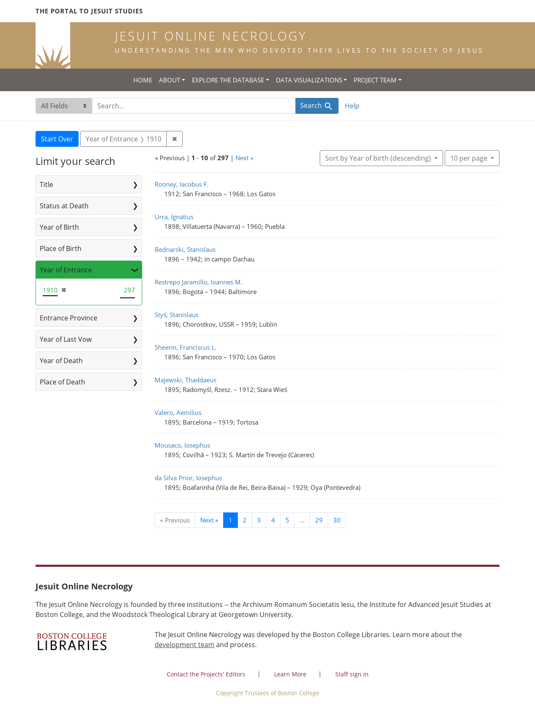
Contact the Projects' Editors (206, 674)
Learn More (290, 674)
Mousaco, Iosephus (182, 445)
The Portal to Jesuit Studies (89, 11)
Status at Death (64, 205)
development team (184, 644)
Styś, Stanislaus (177, 314)
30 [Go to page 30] (337, 520)
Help (352, 105)
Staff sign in (352, 674)
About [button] (169, 80)
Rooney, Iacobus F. (182, 184)
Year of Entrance (66, 269)
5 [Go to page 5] (287, 520)
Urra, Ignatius (174, 216)
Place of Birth (61, 248)
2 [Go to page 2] (245, 520)
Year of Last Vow (66, 339)
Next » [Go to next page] (209, 520)
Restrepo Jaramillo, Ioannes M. (198, 282)
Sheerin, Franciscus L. (186, 347)
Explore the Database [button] (228, 80)
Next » (244, 158)
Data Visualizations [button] (309, 80)
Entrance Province (68, 318)
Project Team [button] (375, 80)
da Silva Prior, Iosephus (188, 478)
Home (142, 80)
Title (46, 184)
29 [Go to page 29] (319, 520)
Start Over (57, 138)
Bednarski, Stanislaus (185, 249)
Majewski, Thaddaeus (186, 380)
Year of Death (61, 360)
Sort (379, 158)
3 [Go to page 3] (259, 520)
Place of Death (62, 382)
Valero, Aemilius (178, 412)
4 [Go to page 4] (273, 520)
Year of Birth (59, 227)
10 (469, 158)
